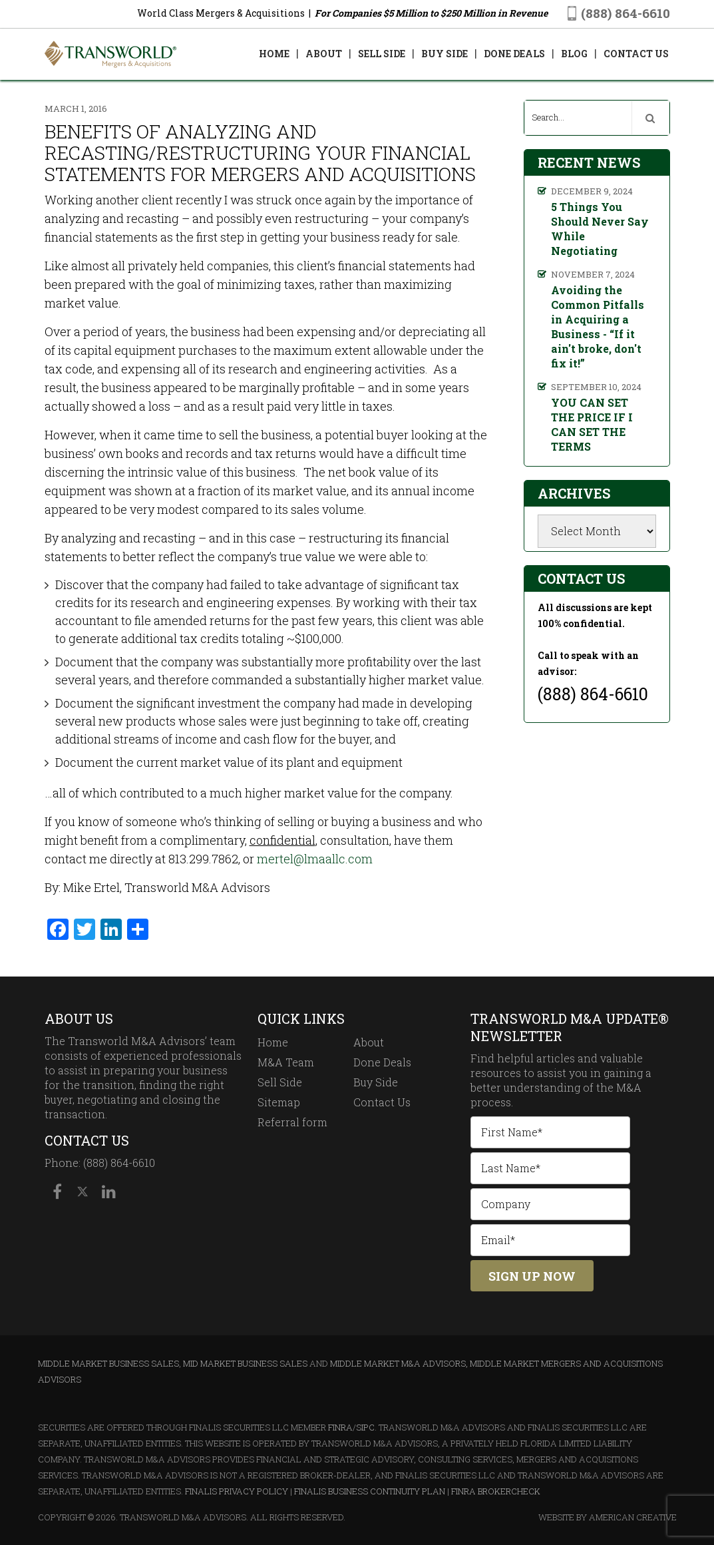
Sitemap (279, 1102)
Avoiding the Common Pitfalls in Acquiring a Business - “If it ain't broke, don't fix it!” (597, 326)
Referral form (292, 1122)
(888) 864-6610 (625, 13)
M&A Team (286, 1062)
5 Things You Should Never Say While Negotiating (600, 229)
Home (273, 1042)
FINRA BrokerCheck (495, 1491)
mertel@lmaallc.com (315, 859)
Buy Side (375, 1082)
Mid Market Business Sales (245, 1363)
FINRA (340, 1427)
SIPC (365, 1427)
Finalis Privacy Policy (236, 1491)
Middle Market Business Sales (108, 1363)
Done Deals (382, 1062)
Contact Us (382, 1102)
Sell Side (280, 1082)
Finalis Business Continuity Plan (369, 1491)
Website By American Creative (607, 1517)
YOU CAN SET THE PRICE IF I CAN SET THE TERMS (592, 424)
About (368, 1042)
